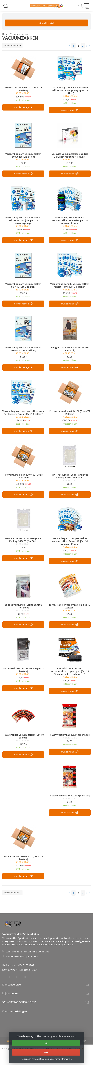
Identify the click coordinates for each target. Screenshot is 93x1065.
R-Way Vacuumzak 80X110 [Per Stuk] (70, 734)
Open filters (46, 23)
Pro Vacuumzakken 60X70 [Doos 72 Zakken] (23, 858)
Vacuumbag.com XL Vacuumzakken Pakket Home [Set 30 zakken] (69, 285)
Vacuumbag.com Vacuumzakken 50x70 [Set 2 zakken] (23, 155)
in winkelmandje (23, 107)
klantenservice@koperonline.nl (22, 956)
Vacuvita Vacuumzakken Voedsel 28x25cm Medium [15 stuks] (70, 155)
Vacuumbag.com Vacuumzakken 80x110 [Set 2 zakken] (23, 285)
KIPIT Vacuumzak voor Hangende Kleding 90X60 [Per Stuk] (69, 476)
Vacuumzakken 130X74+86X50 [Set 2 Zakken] (23, 670)
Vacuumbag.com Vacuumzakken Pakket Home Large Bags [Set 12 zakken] (69, 90)
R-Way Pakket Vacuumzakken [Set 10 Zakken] (69, 606)
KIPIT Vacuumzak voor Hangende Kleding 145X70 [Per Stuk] (23, 539)
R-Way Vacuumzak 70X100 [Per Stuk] (70, 795)
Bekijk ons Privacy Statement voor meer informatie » (46, 1059)
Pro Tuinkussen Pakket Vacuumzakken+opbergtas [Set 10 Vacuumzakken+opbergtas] (70, 671)
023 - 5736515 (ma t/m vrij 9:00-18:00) (27, 951)
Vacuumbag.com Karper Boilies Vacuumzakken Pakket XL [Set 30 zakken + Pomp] (70, 541)
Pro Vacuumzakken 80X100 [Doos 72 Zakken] (69, 412)
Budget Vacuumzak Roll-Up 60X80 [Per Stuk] (70, 349)
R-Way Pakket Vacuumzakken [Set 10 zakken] (23, 736)
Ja (46, 1043)
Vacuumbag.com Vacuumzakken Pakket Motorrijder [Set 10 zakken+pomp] (23, 220)
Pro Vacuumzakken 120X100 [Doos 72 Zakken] (23, 476)
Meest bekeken (12, 45)
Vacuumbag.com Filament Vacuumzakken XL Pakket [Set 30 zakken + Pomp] (70, 220)
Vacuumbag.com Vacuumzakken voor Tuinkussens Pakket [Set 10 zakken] (23, 412)
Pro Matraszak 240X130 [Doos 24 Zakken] (23, 89)
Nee (46, 1052)
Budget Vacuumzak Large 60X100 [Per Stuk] (23, 606)
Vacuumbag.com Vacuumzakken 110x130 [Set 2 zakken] (23, 349)
